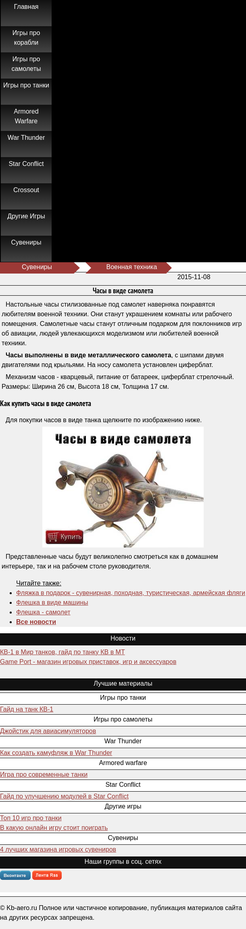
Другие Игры (26, 216)
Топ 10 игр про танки (31, 818)
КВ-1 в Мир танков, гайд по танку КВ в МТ (62, 652)
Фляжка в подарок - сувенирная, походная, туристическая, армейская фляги (130, 592)
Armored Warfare (26, 116)
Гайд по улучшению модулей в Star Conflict (64, 796)
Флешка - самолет (43, 612)
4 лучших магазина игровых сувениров (58, 849)
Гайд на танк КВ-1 (26, 709)
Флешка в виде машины (52, 602)
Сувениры (26, 242)
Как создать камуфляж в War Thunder (56, 752)
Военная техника (131, 266)
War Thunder (26, 137)
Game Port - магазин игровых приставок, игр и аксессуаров (88, 661)
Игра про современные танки (44, 774)
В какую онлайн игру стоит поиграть (54, 827)
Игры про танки (26, 85)
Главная (26, 6)
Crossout (26, 190)
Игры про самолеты (26, 64)
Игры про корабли (26, 37)
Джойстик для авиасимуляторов (48, 731)
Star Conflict (26, 163)
